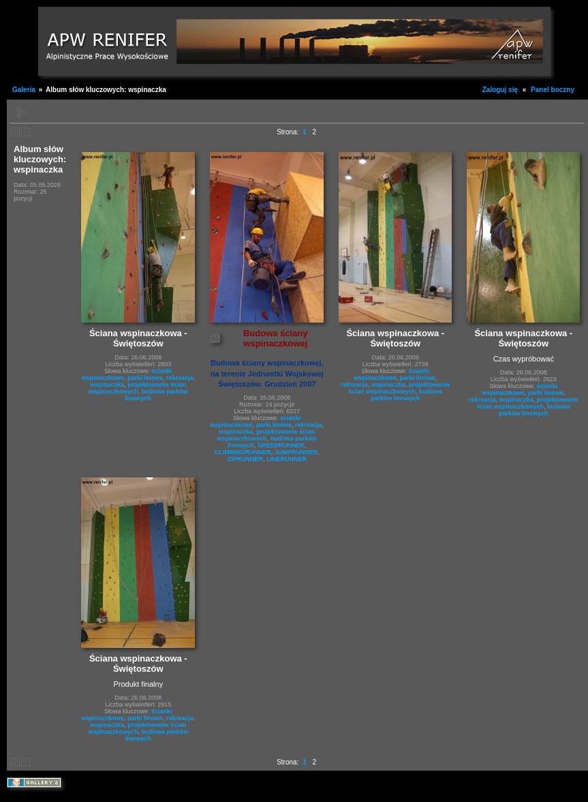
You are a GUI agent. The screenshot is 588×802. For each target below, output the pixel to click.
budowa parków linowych (406, 395)
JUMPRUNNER (296, 452)
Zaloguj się (500, 89)
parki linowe (145, 377)
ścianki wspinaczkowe (391, 374)
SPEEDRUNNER (281, 445)
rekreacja (180, 377)
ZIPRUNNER (246, 459)
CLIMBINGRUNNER (243, 452)
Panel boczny (552, 89)
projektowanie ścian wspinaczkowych (138, 388)
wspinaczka (107, 384)
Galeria (23, 89)
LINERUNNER (286, 459)
